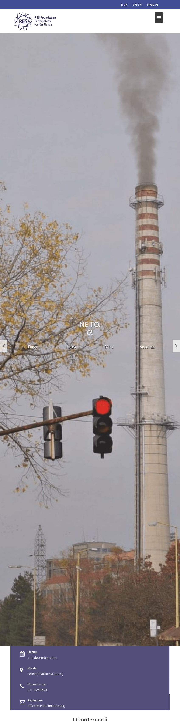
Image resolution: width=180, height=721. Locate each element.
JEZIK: (124, 4)
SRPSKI (137, 4)
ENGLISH (152, 4)
